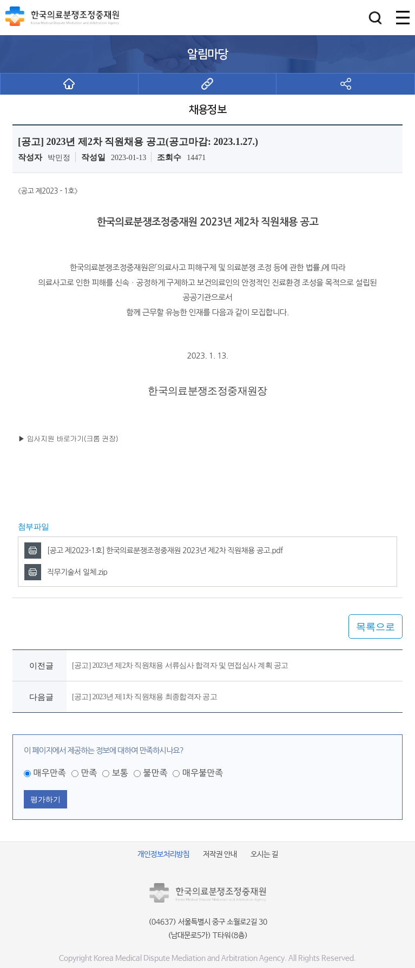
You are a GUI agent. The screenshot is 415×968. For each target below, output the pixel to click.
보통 (120, 772)
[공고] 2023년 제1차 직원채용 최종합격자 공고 (144, 697)
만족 (89, 772)
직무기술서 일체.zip (77, 572)
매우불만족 (202, 772)
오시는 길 (264, 854)
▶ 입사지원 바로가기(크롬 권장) (68, 438)
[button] (375, 17)
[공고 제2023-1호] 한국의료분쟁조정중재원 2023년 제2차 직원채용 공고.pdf (165, 550)
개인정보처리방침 (163, 854)
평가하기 (45, 799)
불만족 (155, 772)
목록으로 (375, 626)
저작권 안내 (220, 854)
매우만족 (49, 772)
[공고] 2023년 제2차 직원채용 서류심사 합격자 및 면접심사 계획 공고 (180, 665)
